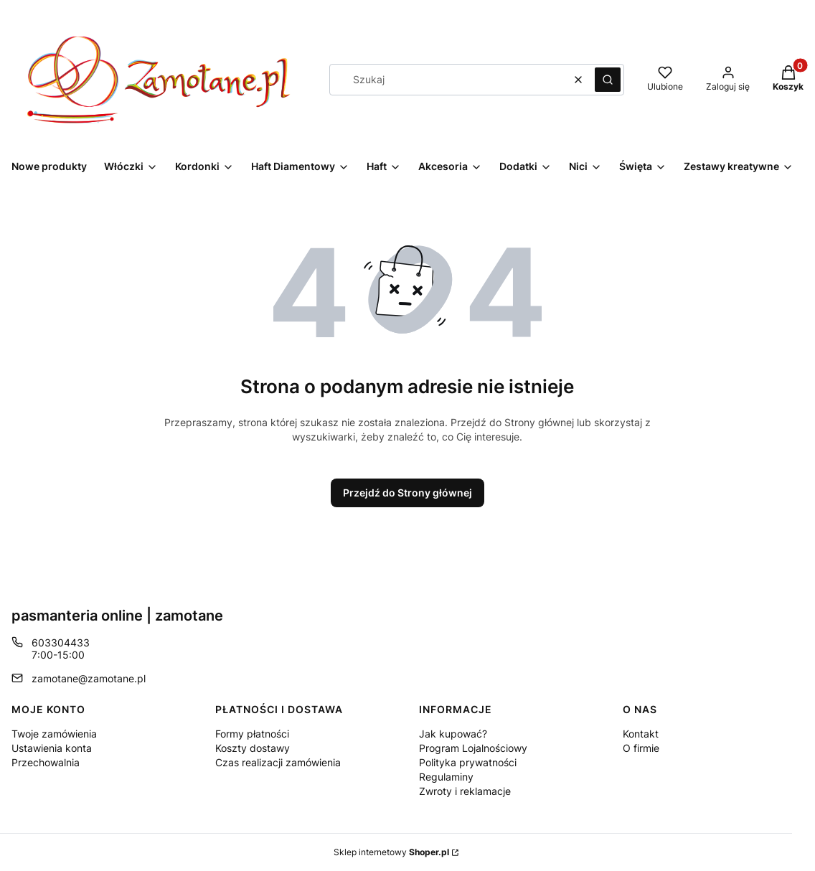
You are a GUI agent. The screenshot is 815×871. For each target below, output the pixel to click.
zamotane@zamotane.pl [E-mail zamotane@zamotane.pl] (89, 678)
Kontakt (641, 734)
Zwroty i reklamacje (465, 791)
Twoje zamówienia (54, 734)
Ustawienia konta (51, 748)
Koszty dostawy (252, 748)
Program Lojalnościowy (473, 748)
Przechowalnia (45, 762)
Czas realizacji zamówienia (278, 762)
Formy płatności (252, 734)
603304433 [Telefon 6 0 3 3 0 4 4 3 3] (61, 642)
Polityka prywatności (468, 762)
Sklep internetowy (391, 852)
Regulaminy (446, 777)
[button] (608, 79)
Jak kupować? (453, 734)
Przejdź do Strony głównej (407, 492)
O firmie (641, 748)
